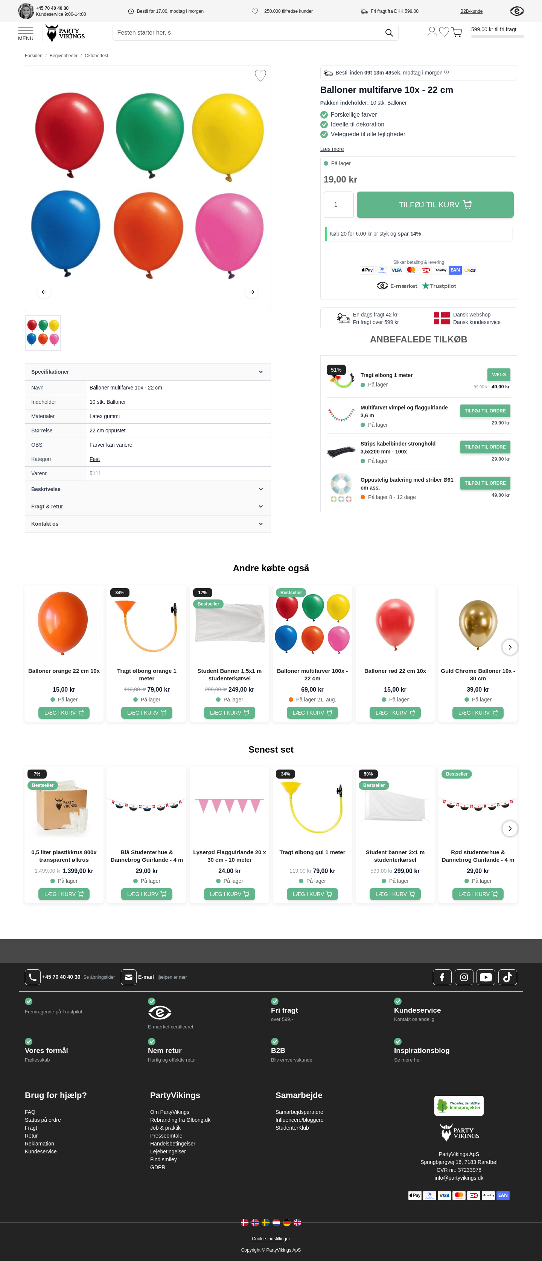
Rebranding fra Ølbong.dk (180, 1120)
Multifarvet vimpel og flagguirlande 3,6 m (404, 411)
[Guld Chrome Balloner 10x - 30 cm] (478, 713)
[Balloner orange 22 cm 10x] (64, 713)
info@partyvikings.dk (459, 1178)
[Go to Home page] (64, 32)
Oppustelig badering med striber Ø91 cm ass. (407, 484)
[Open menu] (25, 32)
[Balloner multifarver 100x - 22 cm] (312, 713)
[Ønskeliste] (444, 32)
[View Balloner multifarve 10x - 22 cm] (43, 333)
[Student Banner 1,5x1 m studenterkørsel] (229, 713)
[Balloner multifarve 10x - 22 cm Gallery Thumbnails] (43, 333)
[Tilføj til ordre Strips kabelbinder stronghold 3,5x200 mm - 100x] (485, 447)
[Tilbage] (44, 292)
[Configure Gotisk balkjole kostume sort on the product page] (499, 375)
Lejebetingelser (168, 1151)
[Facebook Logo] (442, 977)
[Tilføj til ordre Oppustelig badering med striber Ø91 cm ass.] (485, 483)
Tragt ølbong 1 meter (387, 375)
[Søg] (389, 32)
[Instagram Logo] (464, 977)
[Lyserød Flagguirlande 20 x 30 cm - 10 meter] (229, 894)
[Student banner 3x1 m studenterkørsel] (395, 894)
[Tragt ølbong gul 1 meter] (312, 894)
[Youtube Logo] (486, 977)
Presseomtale (166, 1136)
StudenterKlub (292, 1128)
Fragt (31, 1128)
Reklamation (39, 1144)
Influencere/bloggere (300, 1120)
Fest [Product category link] (95, 459)
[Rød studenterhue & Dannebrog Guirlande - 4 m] (478, 894)
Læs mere (332, 149)
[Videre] (252, 292)
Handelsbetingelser (172, 1144)
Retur (31, 1136)
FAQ (30, 1112)
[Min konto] (432, 31)
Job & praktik (165, 1128)
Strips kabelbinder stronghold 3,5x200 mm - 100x (398, 448)
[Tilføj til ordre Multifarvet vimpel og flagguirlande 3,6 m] (485, 411)
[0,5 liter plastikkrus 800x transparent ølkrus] (64, 894)
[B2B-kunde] (480, 11)
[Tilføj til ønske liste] (260, 75)
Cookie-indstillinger (271, 1238)
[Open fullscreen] (148, 188)
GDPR (157, 1167)
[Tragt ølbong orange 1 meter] (146, 713)
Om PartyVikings (169, 1112)
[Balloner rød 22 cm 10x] (395, 713)
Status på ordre (43, 1120)
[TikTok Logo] (507, 977)
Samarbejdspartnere (299, 1112)
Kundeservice (41, 1151)
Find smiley (163, 1159)
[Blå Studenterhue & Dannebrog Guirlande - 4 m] (146, 894)
